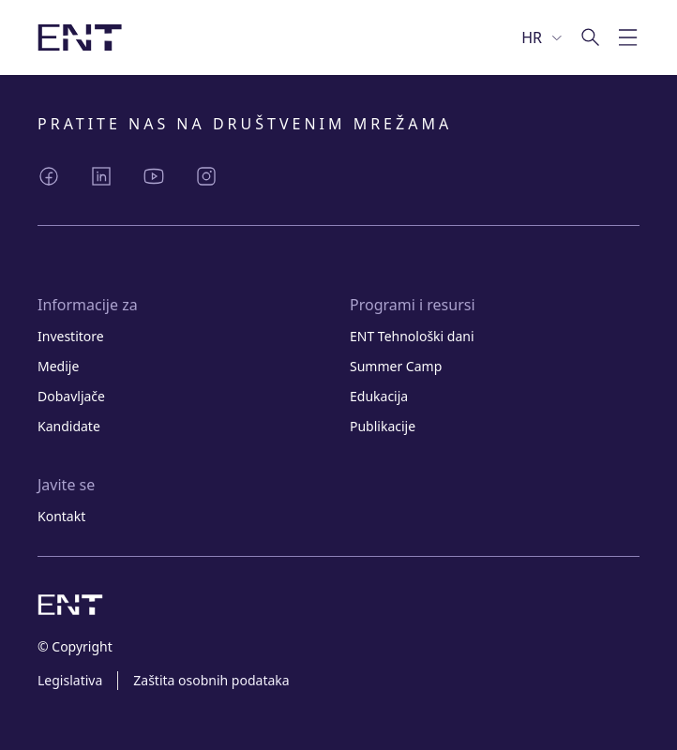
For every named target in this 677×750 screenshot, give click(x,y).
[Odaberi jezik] (542, 37)
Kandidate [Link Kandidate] (69, 426)
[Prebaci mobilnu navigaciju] (628, 37)
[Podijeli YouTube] (154, 176)
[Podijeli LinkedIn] (101, 176)
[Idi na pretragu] (590, 37)
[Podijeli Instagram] (206, 176)
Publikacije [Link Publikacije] (382, 426)
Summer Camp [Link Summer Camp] (396, 366)
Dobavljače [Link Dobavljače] (71, 396)
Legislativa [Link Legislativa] (70, 680)
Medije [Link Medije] (58, 366)
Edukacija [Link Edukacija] (379, 396)
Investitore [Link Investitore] (71, 336)
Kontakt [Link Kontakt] (61, 516)
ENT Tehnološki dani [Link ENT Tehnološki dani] (412, 336)
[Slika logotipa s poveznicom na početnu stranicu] (80, 37)
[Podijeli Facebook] (49, 176)
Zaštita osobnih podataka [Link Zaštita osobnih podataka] (211, 680)
